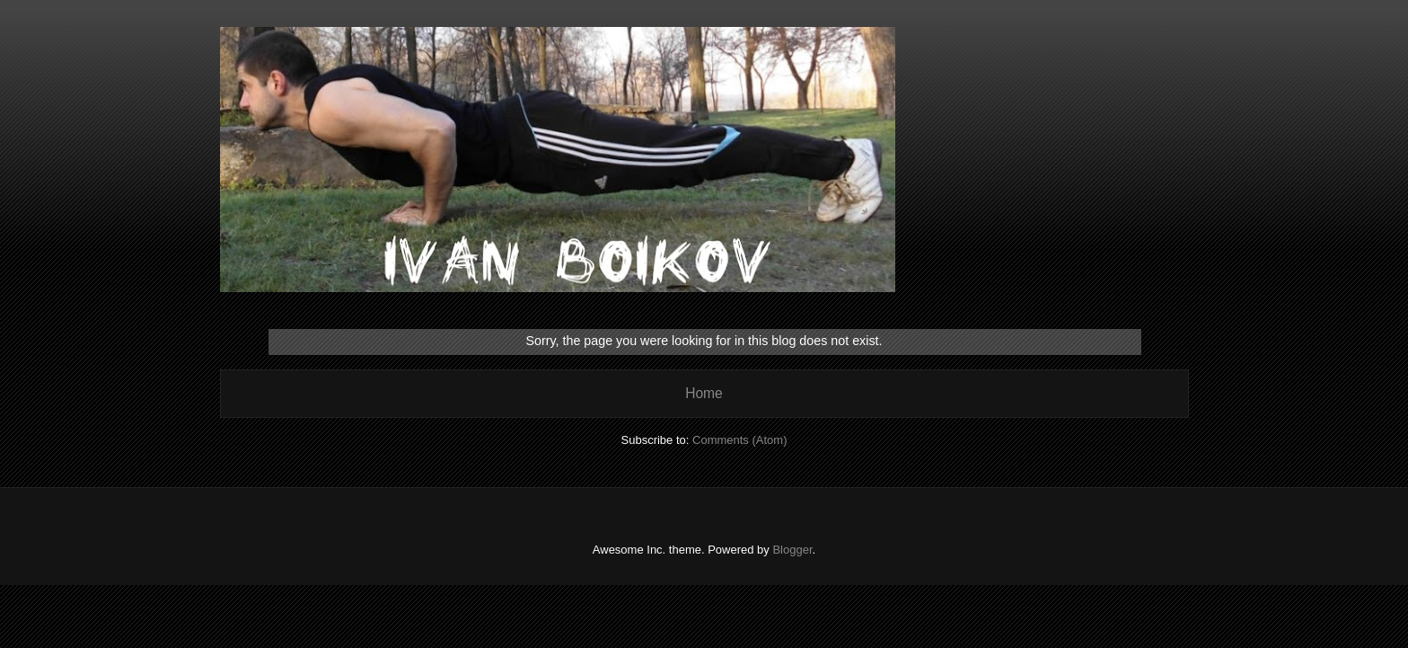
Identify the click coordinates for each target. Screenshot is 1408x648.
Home (704, 393)
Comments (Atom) (739, 440)
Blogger (792, 549)
